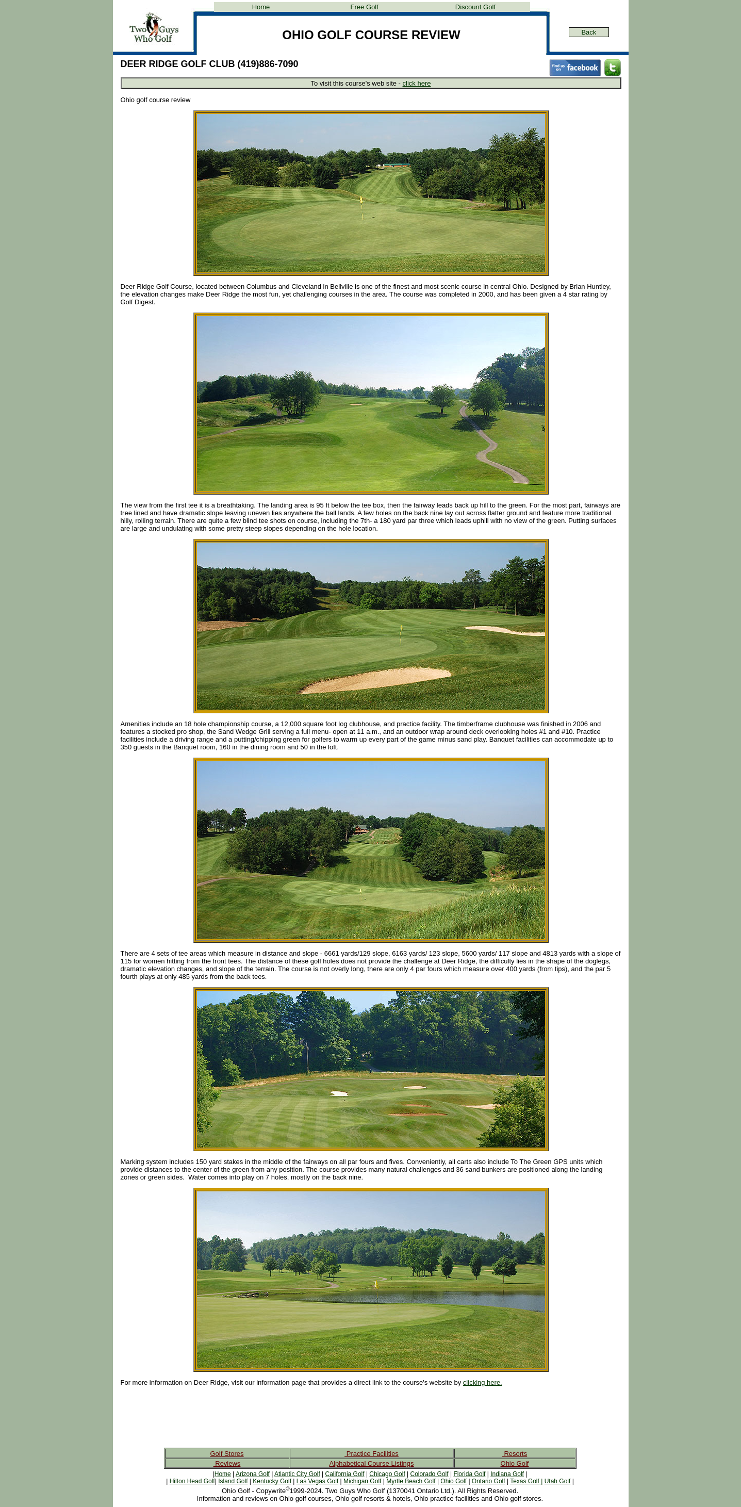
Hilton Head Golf (192, 1481)
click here (417, 83)
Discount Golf (475, 7)
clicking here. (482, 1382)
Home (261, 7)
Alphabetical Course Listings (371, 1463)
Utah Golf (558, 1481)
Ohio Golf (515, 1463)
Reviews (227, 1463)
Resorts (514, 1453)
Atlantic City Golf (297, 1474)
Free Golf (364, 7)
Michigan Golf (362, 1481)
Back (588, 32)
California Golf (345, 1474)
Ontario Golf (488, 1481)
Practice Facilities (371, 1453)
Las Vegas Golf (317, 1481)
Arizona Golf (253, 1474)
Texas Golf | (526, 1481)
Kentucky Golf (272, 1481)
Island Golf (233, 1481)
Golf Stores (226, 1453)
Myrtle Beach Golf (410, 1481)
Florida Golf (469, 1474)
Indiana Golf (507, 1474)
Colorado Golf (429, 1474)
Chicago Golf (387, 1474)
